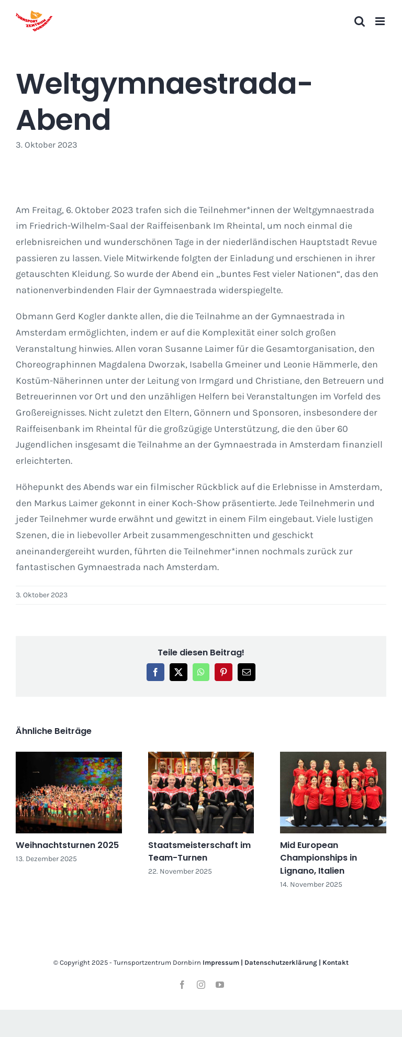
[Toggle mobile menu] (380, 21)
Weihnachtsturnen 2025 (67, 845)
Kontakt (335, 962)
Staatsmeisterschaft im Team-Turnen (199, 851)
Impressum (221, 962)
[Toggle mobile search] (359, 21)
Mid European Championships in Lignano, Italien (318, 858)
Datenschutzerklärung (280, 962)
